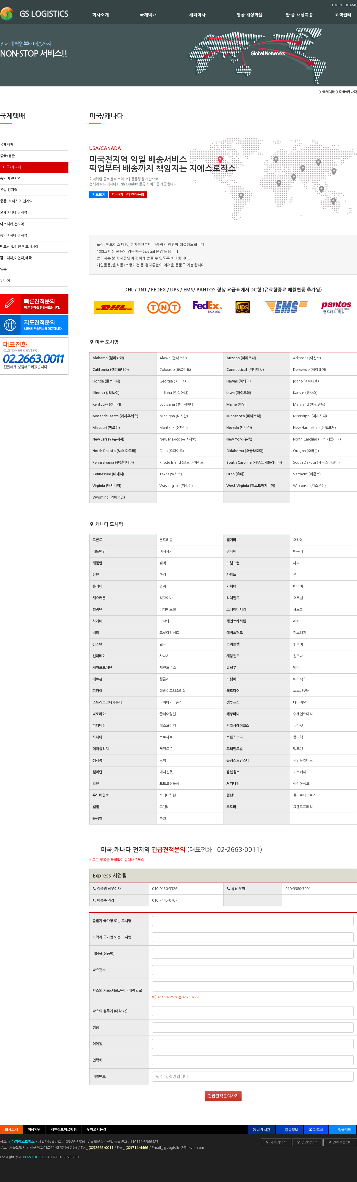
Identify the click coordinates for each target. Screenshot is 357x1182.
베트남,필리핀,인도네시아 (19, 247)
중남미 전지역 (10, 178)
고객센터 (345, 14)
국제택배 (164, 14)
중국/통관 (7, 156)
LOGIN (337, 5)
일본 (3, 269)
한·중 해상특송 (310, 14)
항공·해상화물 (261, 14)
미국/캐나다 (12, 167)
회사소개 (116, 14)
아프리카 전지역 (12, 224)
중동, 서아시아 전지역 (16, 201)
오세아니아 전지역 (13, 212)
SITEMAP (351, 5)
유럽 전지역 (8, 190)
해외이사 (213, 14)
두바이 (5, 280)
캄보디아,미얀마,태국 (16, 258)
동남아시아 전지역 (13, 235)
